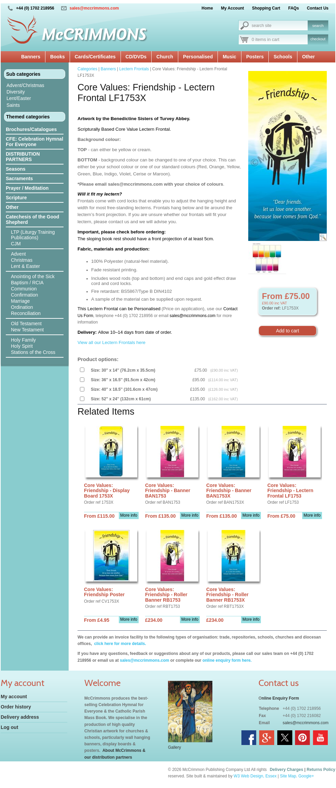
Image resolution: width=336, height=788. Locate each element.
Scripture (16, 197)
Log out (9, 727)
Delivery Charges (286, 769)
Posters (255, 56)
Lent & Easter (25, 266)
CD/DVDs (136, 56)
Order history (16, 707)
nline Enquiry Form (280, 698)
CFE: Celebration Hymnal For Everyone (34, 141)
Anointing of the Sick (33, 276)
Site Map (288, 776)
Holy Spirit (22, 346)
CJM (16, 243)
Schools (283, 56)
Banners (30, 56)
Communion (24, 288)
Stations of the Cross (33, 352)
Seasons (16, 169)
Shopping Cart (266, 8)
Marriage (20, 301)
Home (207, 8)
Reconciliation (26, 313)
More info (128, 515)
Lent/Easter (18, 98)
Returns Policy (321, 769)
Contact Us (317, 8)
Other (308, 56)
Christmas (21, 260)
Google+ (306, 776)
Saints (13, 105)
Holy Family (23, 340)
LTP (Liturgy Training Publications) (33, 234)
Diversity (15, 92)
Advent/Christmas (25, 85)
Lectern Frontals (134, 69)
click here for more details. (119, 643)
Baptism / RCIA (27, 282)
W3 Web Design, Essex (255, 776)
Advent (18, 254)
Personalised (198, 56)
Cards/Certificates (95, 56)
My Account (232, 8)
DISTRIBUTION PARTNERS (23, 156)
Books (57, 56)
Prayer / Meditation (27, 188)
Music (229, 56)
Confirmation (24, 295)
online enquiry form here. (227, 660)
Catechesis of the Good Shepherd (32, 219)
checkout (317, 39)
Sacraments (19, 178)
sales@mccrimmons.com (94, 8)
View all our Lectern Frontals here (111, 342)
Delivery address (20, 717)
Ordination (22, 307)
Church (164, 56)
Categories (87, 69)
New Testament (27, 329)
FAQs (293, 8)
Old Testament (26, 323)
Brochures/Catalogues (31, 129)
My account (14, 696)
